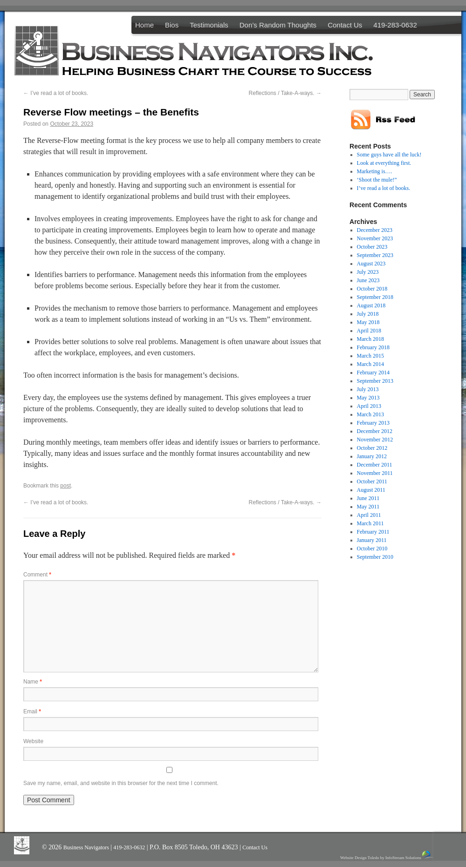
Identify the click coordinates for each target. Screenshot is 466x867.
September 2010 (375, 557)
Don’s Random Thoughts (278, 25)
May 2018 (368, 322)
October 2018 (372, 288)
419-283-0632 (395, 25)
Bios (171, 25)
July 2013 (368, 389)
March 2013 (370, 414)
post (65, 485)
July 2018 (368, 314)
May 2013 (368, 397)
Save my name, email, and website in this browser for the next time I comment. (121, 783)
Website (33, 741)
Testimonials (209, 25)
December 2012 (374, 431)
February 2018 (373, 347)
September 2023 (375, 255)
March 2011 (370, 523)
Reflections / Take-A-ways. (285, 93)
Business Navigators (86, 847)
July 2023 (368, 272)
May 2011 (368, 506)
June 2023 (368, 280)
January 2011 (372, 540)
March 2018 (370, 339)
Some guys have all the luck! (389, 154)
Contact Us (345, 25)
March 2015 (370, 355)
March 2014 (370, 364)
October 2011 (372, 481)
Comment (37, 574)
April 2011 (369, 515)
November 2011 (375, 473)
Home (144, 25)
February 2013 (373, 423)
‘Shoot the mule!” (377, 179)
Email (32, 711)
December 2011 (374, 464)
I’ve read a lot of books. (55, 93)
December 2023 (374, 230)
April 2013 (369, 406)
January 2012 (372, 456)
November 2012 (375, 439)
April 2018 (369, 330)
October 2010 (372, 548)
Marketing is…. (374, 171)
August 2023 (371, 263)
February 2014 (373, 372)
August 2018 (371, 305)
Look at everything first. (384, 163)
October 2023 (372, 247)
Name (32, 681)
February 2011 (373, 531)
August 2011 (371, 490)
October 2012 (372, 448)
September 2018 (375, 297)
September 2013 (375, 381)
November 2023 (375, 238)
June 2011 (368, 498)
